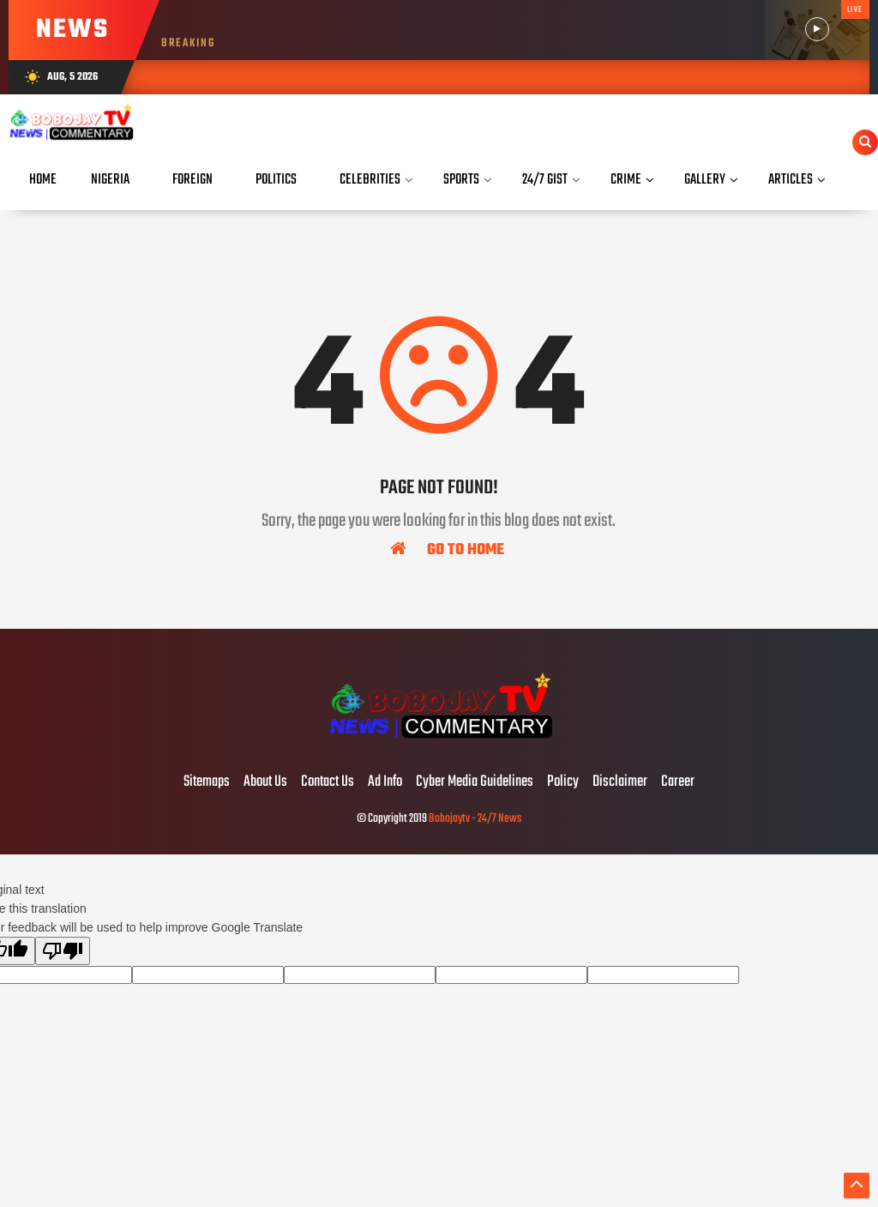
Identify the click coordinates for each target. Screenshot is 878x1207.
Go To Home (447, 549)
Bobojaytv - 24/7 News (475, 819)
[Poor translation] (62, 951)
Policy (563, 782)
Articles (790, 179)
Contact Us (327, 782)
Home (43, 179)
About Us (265, 782)
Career (678, 782)
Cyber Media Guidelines (474, 782)
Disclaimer (619, 782)
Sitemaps (206, 782)
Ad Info (385, 782)
